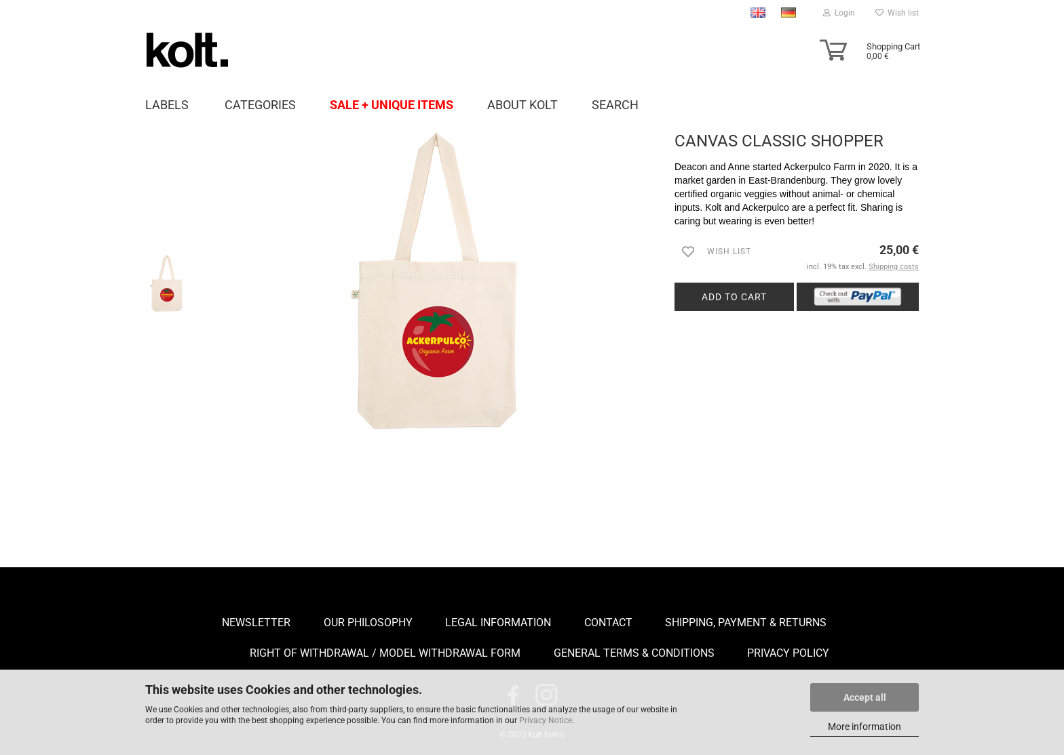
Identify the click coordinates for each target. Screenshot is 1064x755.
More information (864, 726)
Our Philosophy (368, 622)
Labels (167, 104)
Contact (608, 622)
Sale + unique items (391, 104)
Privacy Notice (545, 720)
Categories (260, 104)
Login (839, 13)
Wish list (897, 13)
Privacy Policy (788, 653)
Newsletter (256, 622)
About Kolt (522, 104)
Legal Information (498, 622)
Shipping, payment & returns (745, 622)
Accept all (864, 697)
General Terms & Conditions (634, 653)
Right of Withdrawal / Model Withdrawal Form (385, 653)
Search (615, 104)
